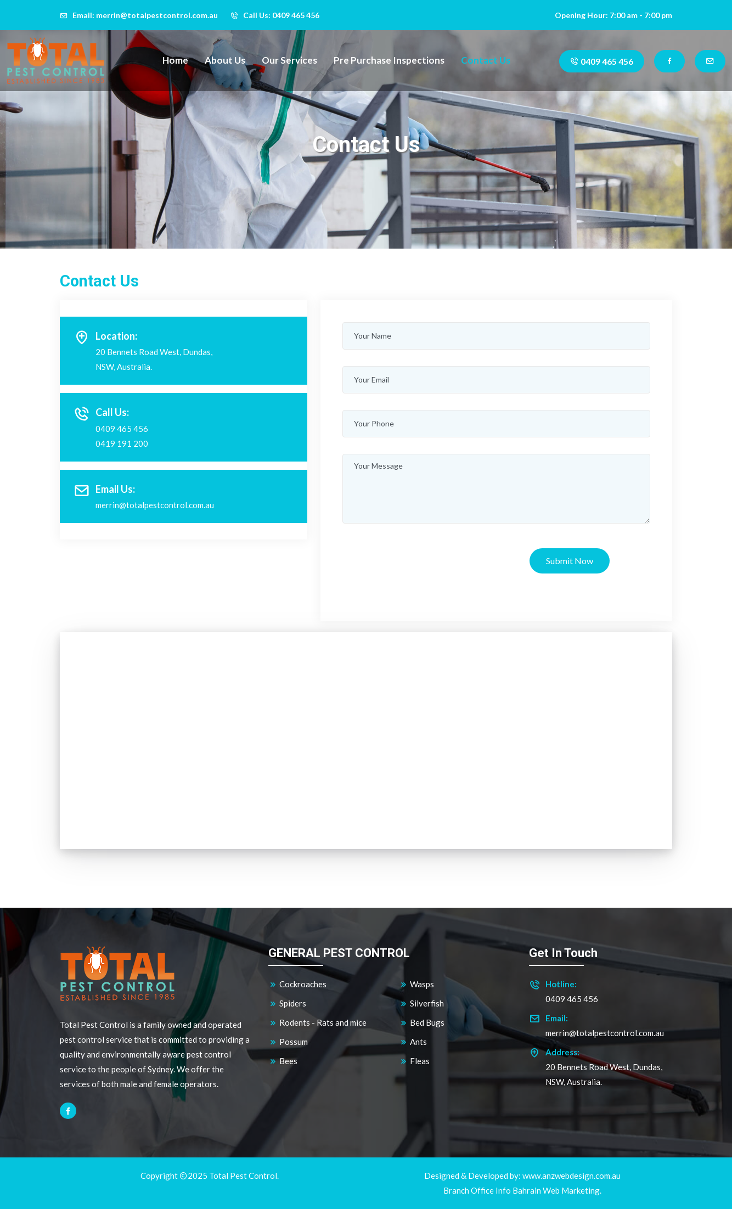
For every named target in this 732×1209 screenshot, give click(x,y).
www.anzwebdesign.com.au (571, 1175)
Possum (288, 1042)
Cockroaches (297, 984)
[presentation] (425, 561)
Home (175, 60)
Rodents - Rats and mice (317, 1022)
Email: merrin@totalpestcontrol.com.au (139, 15)
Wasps (416, 984)
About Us (225, 60)
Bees (282, 1061)
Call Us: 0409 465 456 (274, 15)
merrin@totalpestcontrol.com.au (154, 505)
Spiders (287, 1003)
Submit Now (569, 560)
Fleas (414, 1061)
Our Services (289, 60)
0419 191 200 (121, 443)
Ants (413, 1042)
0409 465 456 (601, 61)
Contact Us (485, 60)
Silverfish (421, 1003)
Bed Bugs (421, 1022)
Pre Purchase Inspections (389, 60)
